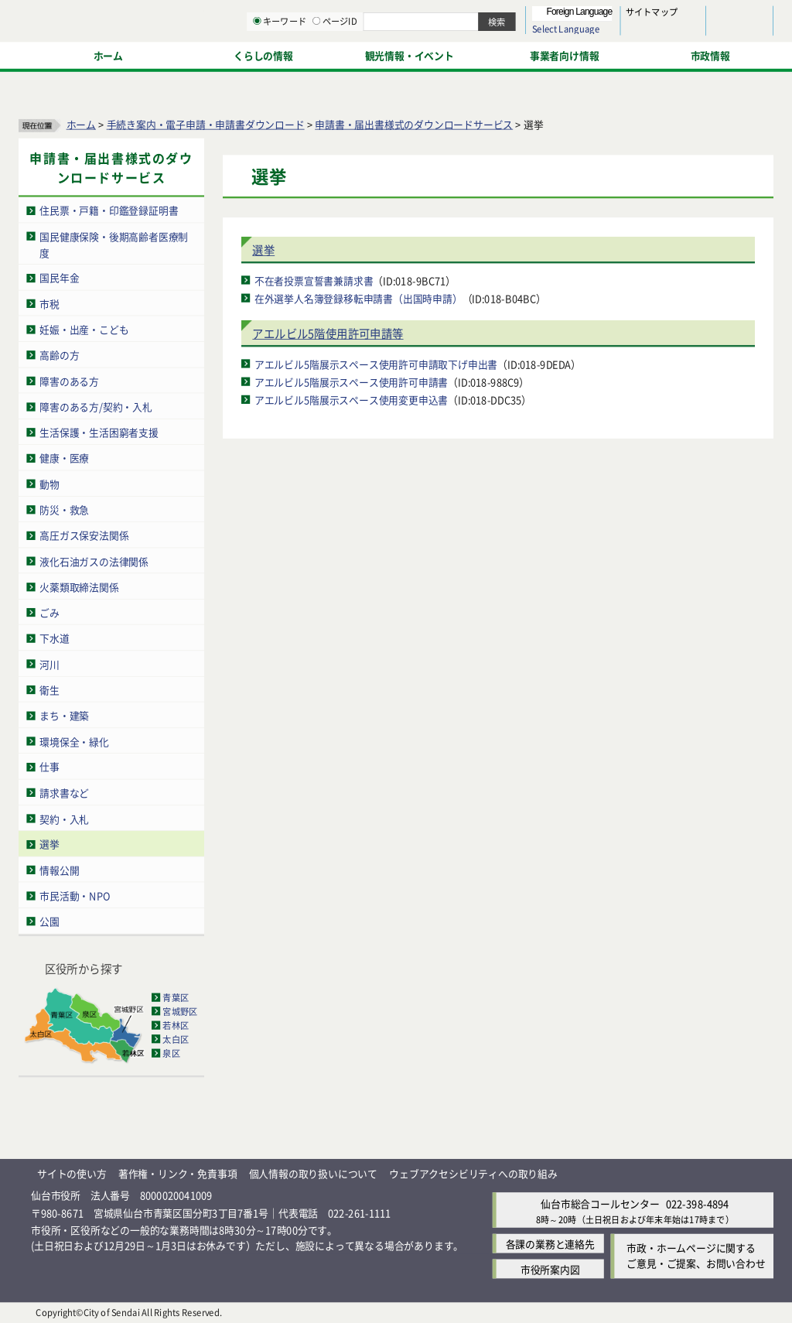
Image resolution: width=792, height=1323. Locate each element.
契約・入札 (64, 819)
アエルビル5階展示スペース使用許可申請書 (351, 381)
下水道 (54, 638)
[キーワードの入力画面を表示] (418, 53)
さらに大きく (645, 34)
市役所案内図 (550, 1269)
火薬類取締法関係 (78, 586)
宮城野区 (179, 1011)
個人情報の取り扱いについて (313, 1173)
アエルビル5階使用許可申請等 (327, 334)
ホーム (81, 124)
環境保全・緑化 (74, 741)
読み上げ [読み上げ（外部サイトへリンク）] (508, 15)
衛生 (49, 689)
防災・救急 (64, 509)
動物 (49, 484)
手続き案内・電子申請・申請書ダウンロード (206, 124)
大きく (595, 34)
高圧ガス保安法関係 (83, 535)
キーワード (440, 54)
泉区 (170, 1053)
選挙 (49, 844)
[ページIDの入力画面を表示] (477, 53)
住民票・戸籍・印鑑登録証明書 (108, 210)
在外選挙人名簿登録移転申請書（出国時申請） (358, 298)
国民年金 (59, 278)
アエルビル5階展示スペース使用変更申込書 (351, 399)
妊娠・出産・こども (83, 329)
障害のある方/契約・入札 (95, 406)
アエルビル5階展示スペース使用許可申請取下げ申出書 (375, 364)
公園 (49, 921)
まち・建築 (64, 715)
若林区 (175, 1025)
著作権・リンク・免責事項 (177, 1173)
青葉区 (175, 997)
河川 (49, 664)
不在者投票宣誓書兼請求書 (314, 280)
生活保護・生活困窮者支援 (99, 432)
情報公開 (59, 870)
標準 (618, 16)
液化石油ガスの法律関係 (93, 561)
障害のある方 (69, 381)
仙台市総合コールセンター (600, 1204)
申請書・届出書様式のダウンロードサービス (414, 124)
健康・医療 (64, 458)
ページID (495, 54)
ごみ (49, 612)
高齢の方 (59, 355)
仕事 (49, 767)
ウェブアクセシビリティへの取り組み (473, 1173)
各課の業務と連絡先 (550, 1243)
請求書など (64, 792)
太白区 (175, 1039)
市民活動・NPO (74, 895)
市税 (49, 303)
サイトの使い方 (72, 1173)
